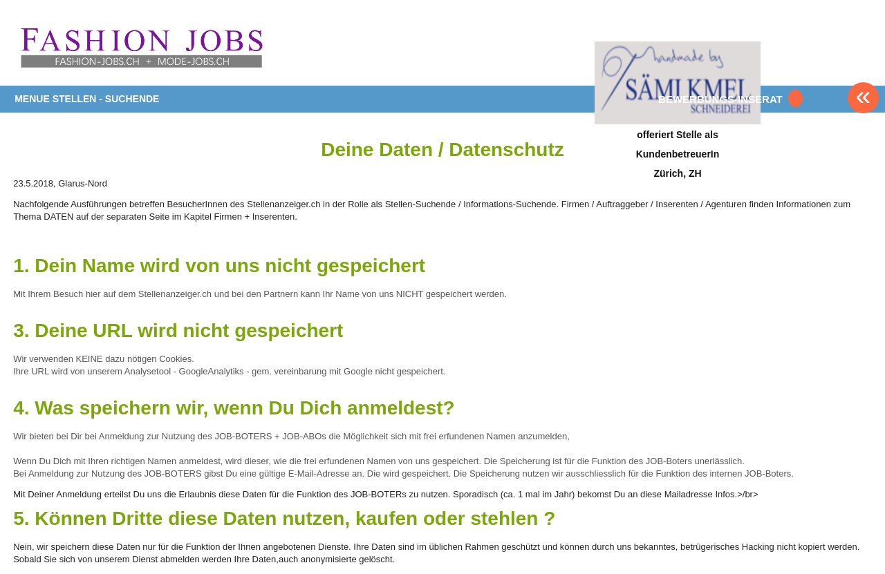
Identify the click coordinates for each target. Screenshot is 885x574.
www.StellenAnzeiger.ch (141, 47)
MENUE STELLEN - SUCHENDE (87, 98)
